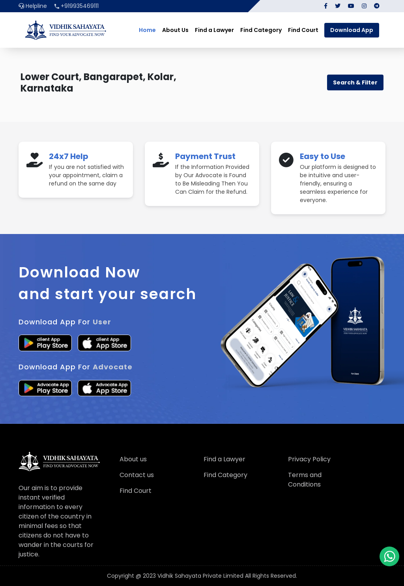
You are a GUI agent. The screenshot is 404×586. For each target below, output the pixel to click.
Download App (351, 30)
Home (147, 30)
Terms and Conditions (305, 479)
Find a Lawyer (214, 30)
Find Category (261, 30)
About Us (175, 30)
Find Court (303, 30)
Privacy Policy (309, 459)
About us (133, 459)
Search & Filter (355, 82)
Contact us (137, 474)
